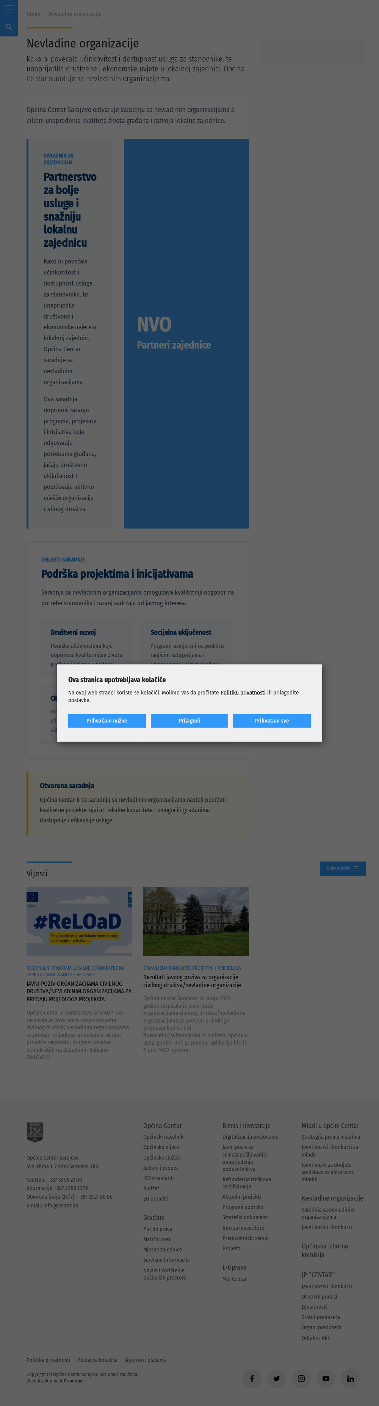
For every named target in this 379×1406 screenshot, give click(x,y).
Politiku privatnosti (243, 692)
